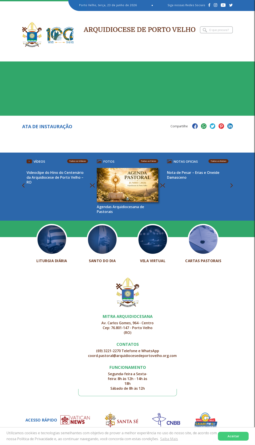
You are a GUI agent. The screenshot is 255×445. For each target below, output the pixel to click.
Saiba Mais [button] (169, 438)
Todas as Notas (218, 161)
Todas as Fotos (148, 161)
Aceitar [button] (233, 436)
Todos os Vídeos (77, 161)
